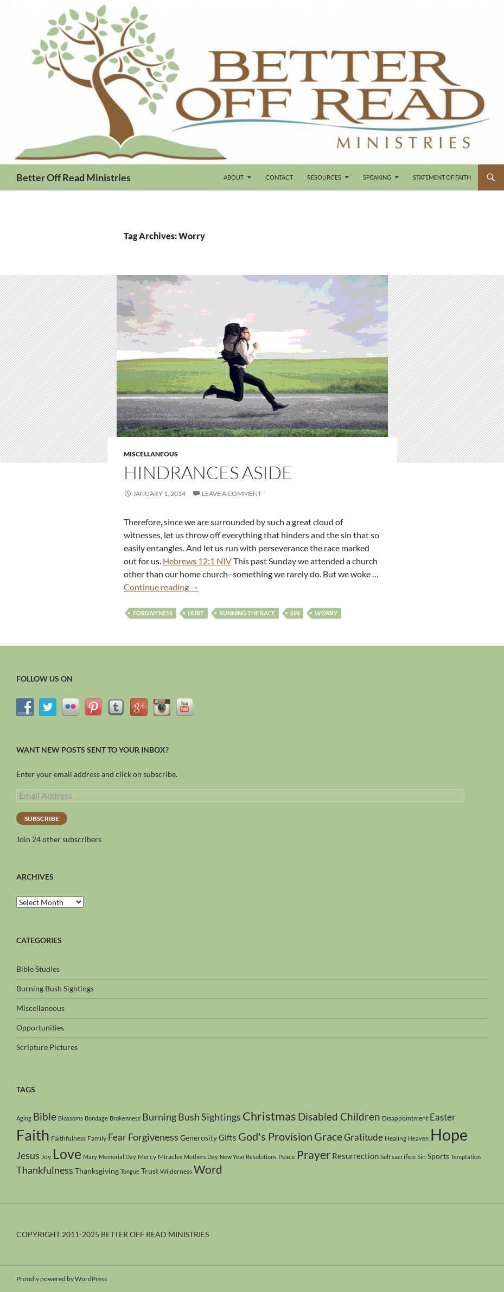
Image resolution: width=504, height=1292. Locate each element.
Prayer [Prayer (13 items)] (313, 1154)
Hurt (196, 612)
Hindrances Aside (208, 472)
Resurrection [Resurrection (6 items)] (355, 1156)
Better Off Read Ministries (73, 177)
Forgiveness (153, 612)
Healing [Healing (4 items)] (395, 1138)
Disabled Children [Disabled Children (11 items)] (339, 1116)
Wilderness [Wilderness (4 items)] (176, 1171)
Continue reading (161, 587)
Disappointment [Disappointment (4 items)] (405, 1118)
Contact (279, 177)
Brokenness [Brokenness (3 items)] (125, 1118)
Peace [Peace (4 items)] (286, 1157)
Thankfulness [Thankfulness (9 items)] (44, 1170)
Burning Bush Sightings (55, 988)
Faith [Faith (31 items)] (32, 1135)
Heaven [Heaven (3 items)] (418, 1138)
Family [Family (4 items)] (96, 1138)
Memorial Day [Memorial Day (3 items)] (117, 1156)
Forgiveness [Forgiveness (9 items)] (153, 1137)
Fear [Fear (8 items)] (117, 1137)
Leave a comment (231, 493)
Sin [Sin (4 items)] (421, 1157)
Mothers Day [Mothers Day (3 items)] (201, 1156)
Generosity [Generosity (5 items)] (198, 1137)
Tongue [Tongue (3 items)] (129, 1171)
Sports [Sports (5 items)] (438, 1156)
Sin (294, 612)
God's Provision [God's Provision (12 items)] (275, 1136)
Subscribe (41, 818)
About (234, 177)
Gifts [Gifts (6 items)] (228, 1137)
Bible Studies (38, 968)
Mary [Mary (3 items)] (90, 1156)
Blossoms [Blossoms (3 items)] (70, 1118)
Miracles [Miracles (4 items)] (170, 1157)
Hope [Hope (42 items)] (449, 1134)
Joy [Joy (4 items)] (46, 1157)
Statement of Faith (442, 177)
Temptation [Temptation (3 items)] (466, 1156)
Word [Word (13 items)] (208, 1169)
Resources (324, 177)
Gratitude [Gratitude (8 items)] (363, 1137)
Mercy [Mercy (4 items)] (147, 1157)
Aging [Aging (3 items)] (23, 1118)
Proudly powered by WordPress (61, 1279)
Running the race (247, 612)
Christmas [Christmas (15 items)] (269, 1116)
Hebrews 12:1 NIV (197, 561)
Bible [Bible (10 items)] (44, 1117)
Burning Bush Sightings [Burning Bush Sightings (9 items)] (191, 1117)
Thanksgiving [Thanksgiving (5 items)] (97, 1170)
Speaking (377, 177)
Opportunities (40, 1027)
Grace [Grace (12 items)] (328, 1136)
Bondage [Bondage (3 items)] (96, 1118)
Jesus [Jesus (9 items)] (28, 1155)
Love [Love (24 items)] (67, 1153)
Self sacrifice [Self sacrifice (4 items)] (398, 1157)
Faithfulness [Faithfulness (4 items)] (68, 1138)
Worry (326, 612)
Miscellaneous (151, 454)
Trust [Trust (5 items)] (149, 1170)
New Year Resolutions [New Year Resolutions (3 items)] (248, 1156)
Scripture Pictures (47, 1047)
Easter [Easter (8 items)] (443, 1117)
